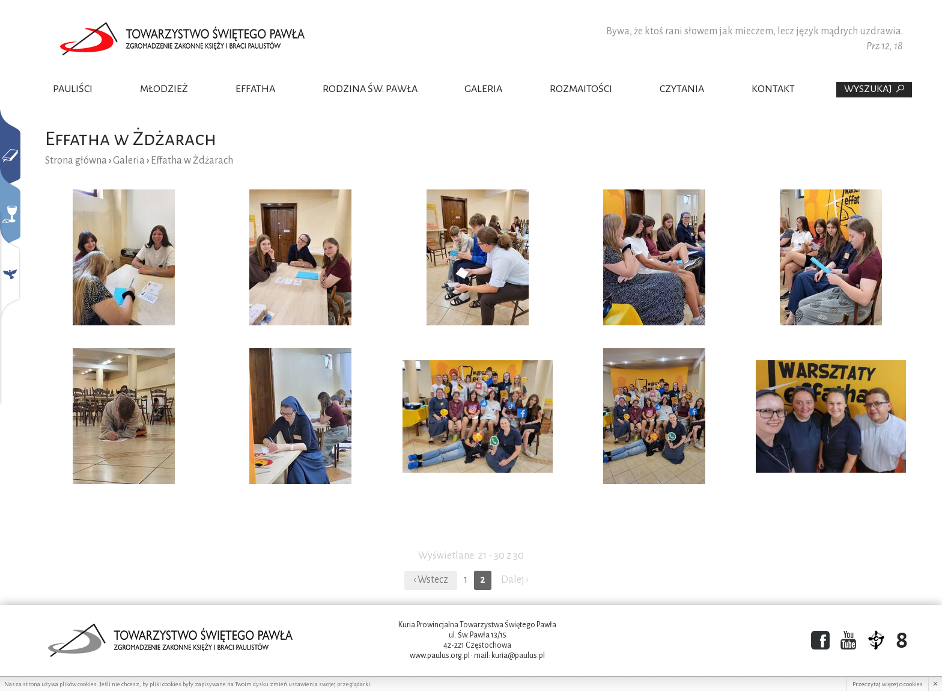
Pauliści (73, 89)
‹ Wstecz (430, 579)
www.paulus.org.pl (440, 655)
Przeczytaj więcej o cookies (887, 684)
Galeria (483, 89)
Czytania (682, 89)
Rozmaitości (581, 89)
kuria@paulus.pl (518, 655)
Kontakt (773, 89)
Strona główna (76, 160)
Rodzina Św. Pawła (370, 89)
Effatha (255, 89)
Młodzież (164, 89)
